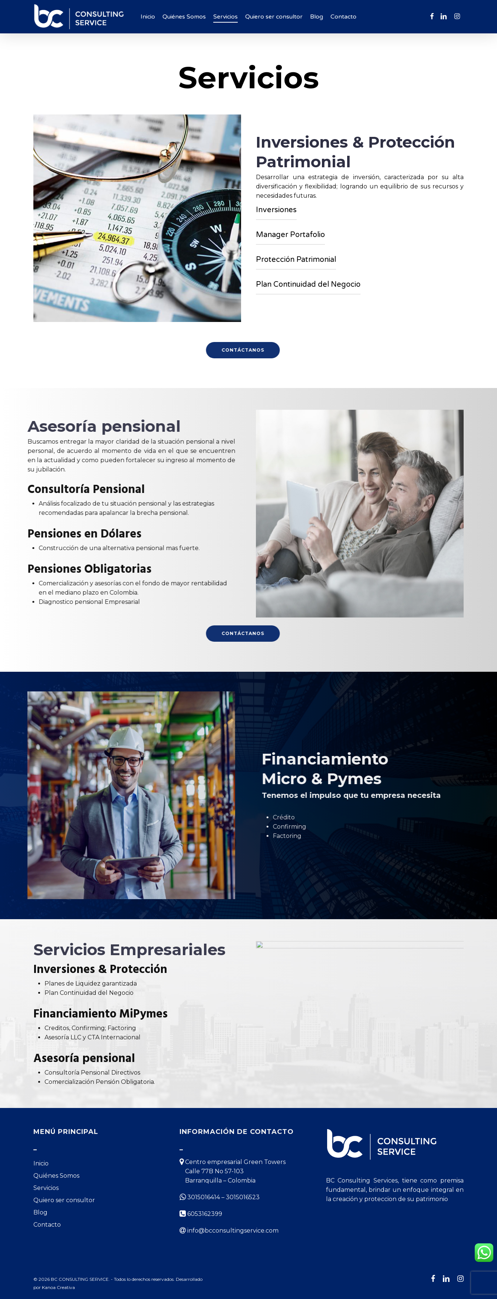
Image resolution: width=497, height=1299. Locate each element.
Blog (40, 1212)
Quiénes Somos (56, 1175)
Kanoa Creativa (58, 1287)
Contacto (47, 1224)
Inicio (41, 1163)
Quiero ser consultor (64, 1200)
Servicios (46, 1187)
